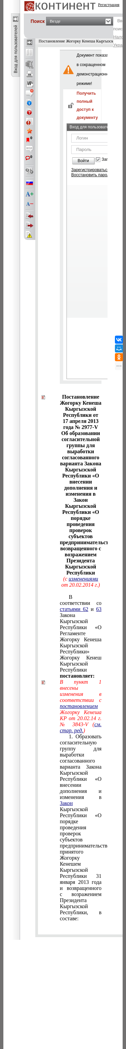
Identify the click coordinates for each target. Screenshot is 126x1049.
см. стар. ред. (80, 727)
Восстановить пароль (91, 175)
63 (98, 609)
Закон (66, 803)
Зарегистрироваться (90, 169)
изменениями (83, 579)
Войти (83, 160)
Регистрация (109, 4)
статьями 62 (74, 609)
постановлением (79, 706)
